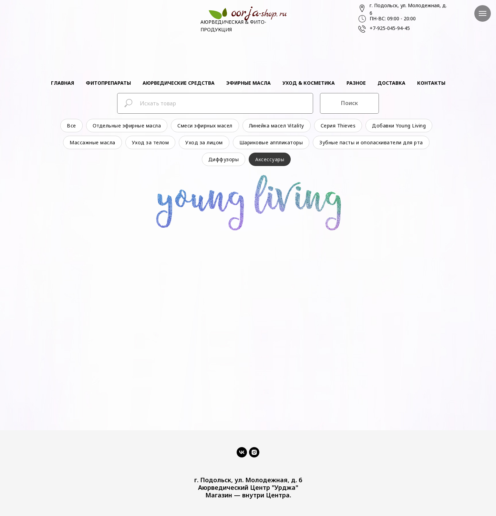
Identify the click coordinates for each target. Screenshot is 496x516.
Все (71, 125)
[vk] (242, 452)
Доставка (391, 83)
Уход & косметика (308, 83)
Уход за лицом (204, 142)
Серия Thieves (338, 125)
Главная (62, 83)
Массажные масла (92, 142)
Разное (356, 83)
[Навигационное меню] (482, 13)
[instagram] (254, 452)
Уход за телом (150, 142)
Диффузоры (223, 159)
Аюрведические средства (179, 83)
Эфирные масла (248, 83)
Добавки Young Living (399, 125)
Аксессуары (269, 159)
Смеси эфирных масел (204, 125)
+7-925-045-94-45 (390, 28)
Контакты (431, 83)
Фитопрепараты (108, 83)
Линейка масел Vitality (276, 125)
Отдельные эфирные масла (127, 125)
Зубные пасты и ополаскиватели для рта (371, 142)
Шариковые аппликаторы (271, 142)
